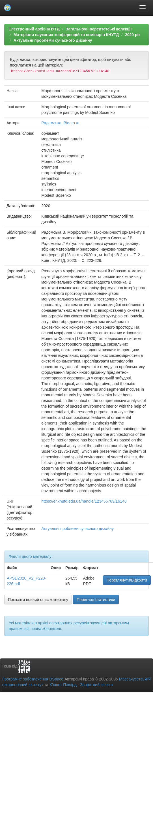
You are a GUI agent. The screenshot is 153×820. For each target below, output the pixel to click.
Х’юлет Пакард (63, 684)
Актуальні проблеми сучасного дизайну (53, 40)
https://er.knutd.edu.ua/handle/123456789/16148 (83, 501)
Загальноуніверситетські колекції (99, 29)
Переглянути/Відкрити (127, 580)
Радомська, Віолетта (60, 123)
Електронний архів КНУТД (34, 29)
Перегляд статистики (96, 599)
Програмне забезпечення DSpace (32, 679)
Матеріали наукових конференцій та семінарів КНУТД (66, 34)
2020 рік (132, 34)
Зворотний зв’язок (96, 684)
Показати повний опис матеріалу (38, 599)
